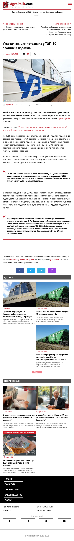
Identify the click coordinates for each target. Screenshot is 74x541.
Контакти (7, 510)
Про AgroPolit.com (11, 506)
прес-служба (64, 118)
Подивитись (12, 489)
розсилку (54, 259)
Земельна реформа (54, 12)
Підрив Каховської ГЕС (21, 12)
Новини (9, 478)
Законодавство (13, 494)
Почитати (10, 484)
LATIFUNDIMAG (44, 510)
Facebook (14, 259)
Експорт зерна (39, 12)
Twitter (22, 259)
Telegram (30, 259)
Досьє (8, 500)
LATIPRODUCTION (45, 506)
